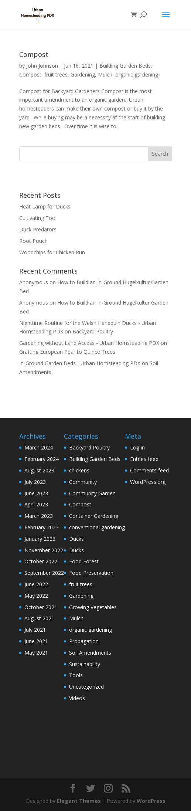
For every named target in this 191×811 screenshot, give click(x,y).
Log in (137, 447)
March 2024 (38, 447)
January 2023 (39, 538)
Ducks (76, 538)
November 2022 (43, 550)
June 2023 (36, 493)
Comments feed (149, 470)
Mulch (105, 74)
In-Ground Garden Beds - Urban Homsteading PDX (79, 363)
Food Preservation (91, 572)
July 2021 (35, 629)
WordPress (151, 800)
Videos (77, 698)
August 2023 (39, 470)
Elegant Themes (79, 800)
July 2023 (35, 481)
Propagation (84, 641)
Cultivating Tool (38, 217)
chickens (79, 470)
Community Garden (92, 493)
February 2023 (41, 527)
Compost (33, 54)
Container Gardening (93, 515)
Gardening (83, 74)
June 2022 (36, 584)
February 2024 (41, 458)
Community (83, 481)
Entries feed (144, 458)
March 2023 (38, 515)
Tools (76, 675)
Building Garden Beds (125, 65)
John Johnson (42, 65)
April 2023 (36, 504)
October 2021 (40, 607)
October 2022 (40, 561)
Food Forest (84, 561)
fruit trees (56, 74)
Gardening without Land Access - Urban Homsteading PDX (89, 342)
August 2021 (39, 618)
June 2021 (36, 641)
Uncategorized (86, 686)
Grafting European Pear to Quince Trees (67, 351)
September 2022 (44, 572)
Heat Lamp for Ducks (45, 206)
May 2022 (36, 595)
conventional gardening (97, 527)
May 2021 (36, 652)
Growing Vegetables (93, 607)
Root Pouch (33, 240)
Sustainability (84, 664)
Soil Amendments (90, 652)
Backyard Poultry (92, 331)
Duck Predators (38, 229)
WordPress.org (148, 481)
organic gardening (136, 74)
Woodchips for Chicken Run (52, 252)
